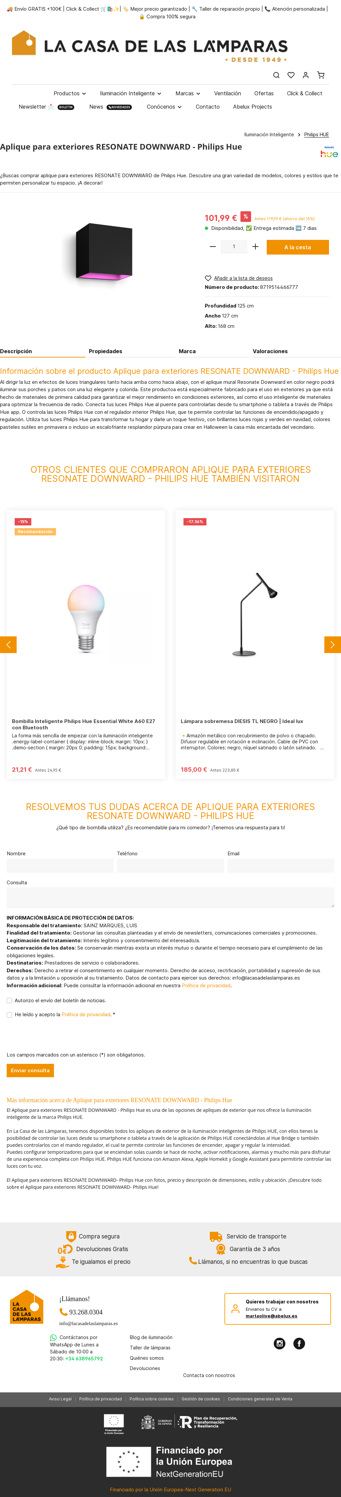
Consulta (17, 882)
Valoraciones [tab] (270, 351)
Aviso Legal (60, 1398)
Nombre (16, 853)
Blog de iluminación (151, 1337)
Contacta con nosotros (209, 1375)
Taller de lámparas (150, 1347)
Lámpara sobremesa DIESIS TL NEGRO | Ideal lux (242, 721)
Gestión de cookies (200, 1398)
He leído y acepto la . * (65, 1014)
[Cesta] (321, 75)
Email (233, 853)
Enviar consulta (30, 1070)
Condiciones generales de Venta (260, 1398)
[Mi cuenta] (305, 75)
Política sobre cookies (152, 1398)
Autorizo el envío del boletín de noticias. (60, 1000)
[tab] (43, 351)
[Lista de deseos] (291, 75)
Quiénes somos (147, 1358)
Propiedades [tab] (105, 351)
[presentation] (57, 1038)
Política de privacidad (206, 985)
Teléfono (127, 853)
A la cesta (297, 247)
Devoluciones (145, 1368)
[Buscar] (276, 75)
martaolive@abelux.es (271, 1315)
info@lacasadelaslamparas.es (86, 1323)
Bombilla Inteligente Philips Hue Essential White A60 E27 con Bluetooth (83, 724)
